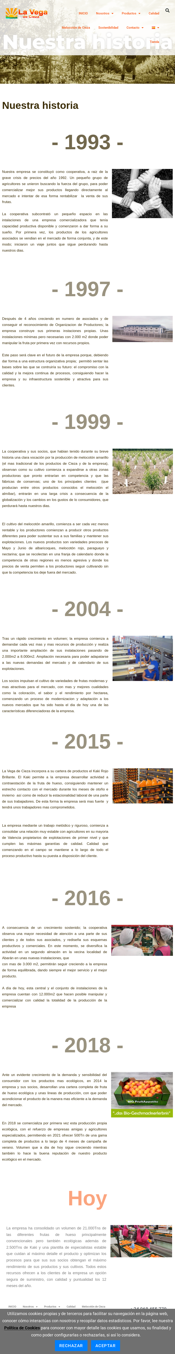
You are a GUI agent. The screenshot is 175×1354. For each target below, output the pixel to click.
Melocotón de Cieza (76, 28)
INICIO (83, 13)
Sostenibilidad (108, 28)
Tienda (154, 42)
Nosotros (104, 13)
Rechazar (71, 1345)
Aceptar (105, 1345)
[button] (167, 10)
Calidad (154, 13)
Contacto (135, 27)
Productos (131, 13)
